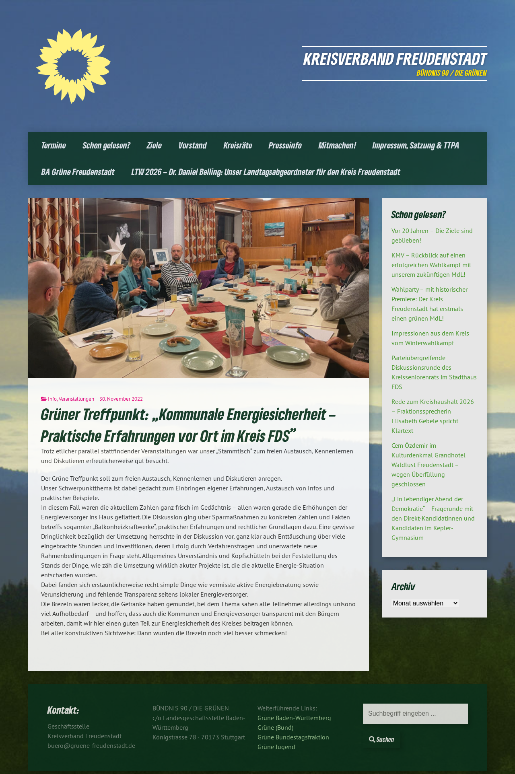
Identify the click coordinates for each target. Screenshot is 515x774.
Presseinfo (285, 145)
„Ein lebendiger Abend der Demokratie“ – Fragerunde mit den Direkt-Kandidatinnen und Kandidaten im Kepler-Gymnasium (433, 518)
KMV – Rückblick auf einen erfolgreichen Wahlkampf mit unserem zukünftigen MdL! (431, 264)
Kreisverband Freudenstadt (395, 58)
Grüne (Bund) (275, 727)
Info (52, 398)
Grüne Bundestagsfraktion (293, 737)
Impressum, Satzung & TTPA (416, 145)
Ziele (154, 145)
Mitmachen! (337, 145)
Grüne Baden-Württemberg (294, 718)
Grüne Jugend (276, 747)
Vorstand (193, 145)
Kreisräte (238, 145)
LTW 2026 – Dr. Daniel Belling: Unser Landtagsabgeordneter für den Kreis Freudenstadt (266, 171)
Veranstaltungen (76, 398)
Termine (53, 145)
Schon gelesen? (106, 145)
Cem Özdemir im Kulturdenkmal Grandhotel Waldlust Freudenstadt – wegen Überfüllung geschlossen (428, 464)
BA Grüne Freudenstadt (78, 171)
